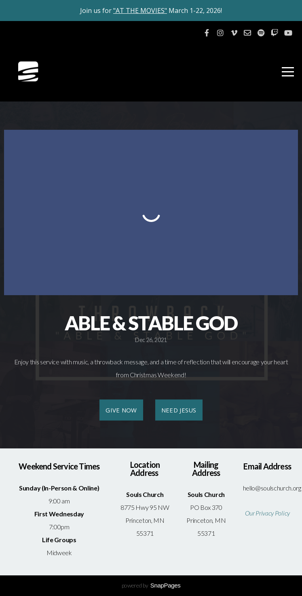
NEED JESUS (178, 410)
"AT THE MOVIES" (140, 10)
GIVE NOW (121, 410)
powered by (151, 585)
